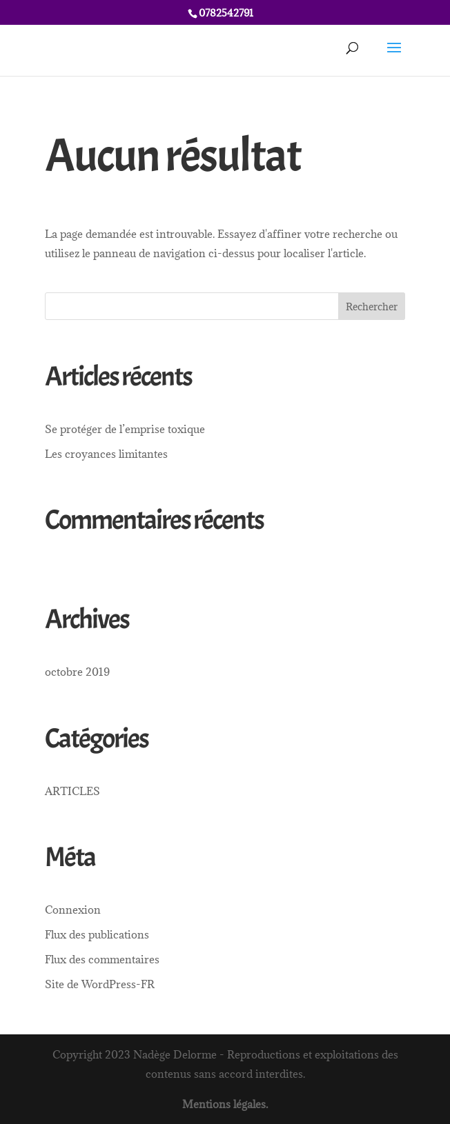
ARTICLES (72, 791)
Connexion (73, 909)
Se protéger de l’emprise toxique (125, 429)
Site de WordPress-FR (100, 984)
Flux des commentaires (102, 959)
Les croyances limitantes (106, 454)
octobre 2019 (77, 672)
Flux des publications (97, 934)
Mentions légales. (225, 1104)
